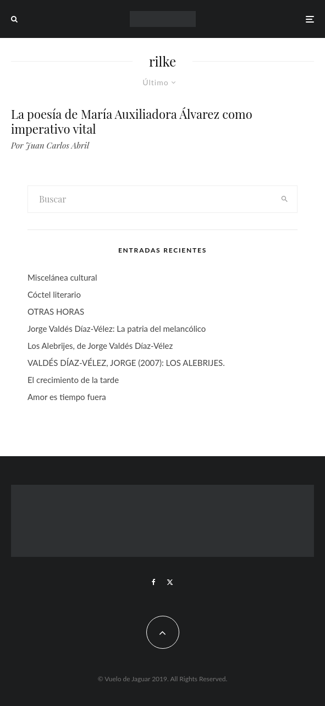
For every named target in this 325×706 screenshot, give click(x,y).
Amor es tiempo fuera (66, 397)
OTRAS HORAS (55, 311)
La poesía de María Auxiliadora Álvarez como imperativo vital (131, 121)
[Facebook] (153, 582)
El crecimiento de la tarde (73, 380)
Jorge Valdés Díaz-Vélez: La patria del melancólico (116, 328)
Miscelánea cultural (62, 277)
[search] (285, 199)
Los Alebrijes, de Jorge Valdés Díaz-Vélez (100, 346)
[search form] (150, 199)
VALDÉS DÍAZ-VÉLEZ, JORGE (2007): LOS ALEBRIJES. (126, 363)
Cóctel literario (54, 294)
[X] (170, 582)
